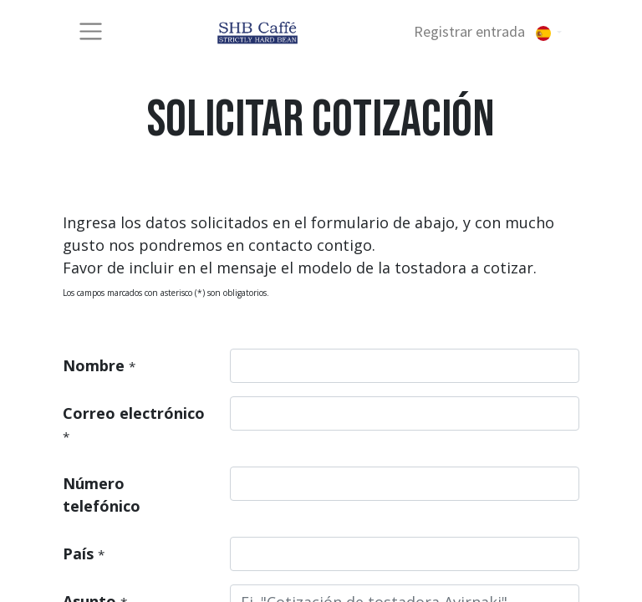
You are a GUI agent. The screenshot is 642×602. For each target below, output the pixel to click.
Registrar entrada (469, 31)
